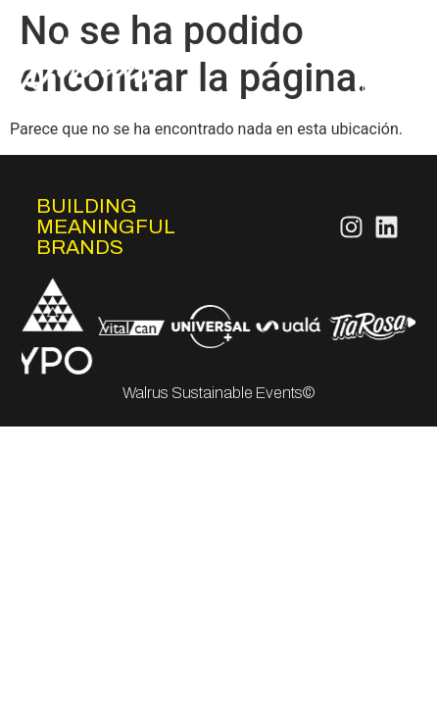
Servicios (383, 43)
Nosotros (382, 20)
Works (393, 67)
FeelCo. (388, 90)
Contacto (381, 114)
